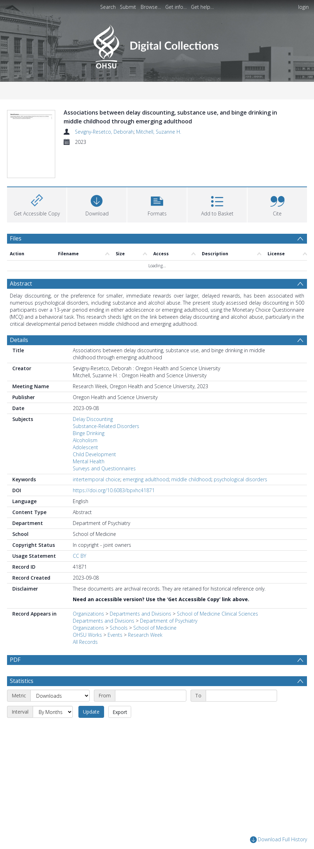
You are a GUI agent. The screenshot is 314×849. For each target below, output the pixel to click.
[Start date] (150, 696)
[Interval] (53, 712)
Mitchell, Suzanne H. (158, 131)
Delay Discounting (93, 419)
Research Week (145, 634)
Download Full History (278, 839)
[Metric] (60, 696)
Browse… (151, 7)
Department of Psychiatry (168, 620)
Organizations (88, 613)
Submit (128, 7)
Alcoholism (85, 440)
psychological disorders (240, 479)
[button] (157, 204)
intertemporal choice (96, 479)
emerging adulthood (146, 479)
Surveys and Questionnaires (104, 468)
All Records (85, 642)
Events (115, 634)
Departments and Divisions (140, 613)
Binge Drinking (88, 433)
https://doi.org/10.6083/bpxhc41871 (114, 490)
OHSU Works (87, 634)
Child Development (94, 454)
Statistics (21, 681)
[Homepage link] (157, 44)
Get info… (176, 7)
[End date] (241, 696)
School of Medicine (155, 627)
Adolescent (85, 447)
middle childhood (191, 479)
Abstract (21, 283)
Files (15, 238)
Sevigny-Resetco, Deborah (104, 131)
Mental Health (88, 461)
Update (91, 711)
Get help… (202, 7)
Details (19, 340)
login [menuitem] (303, 7)
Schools (119, 627)
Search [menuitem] (108, 7)
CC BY (79, 555)
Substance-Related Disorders (106, 426)
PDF (15, 660)
